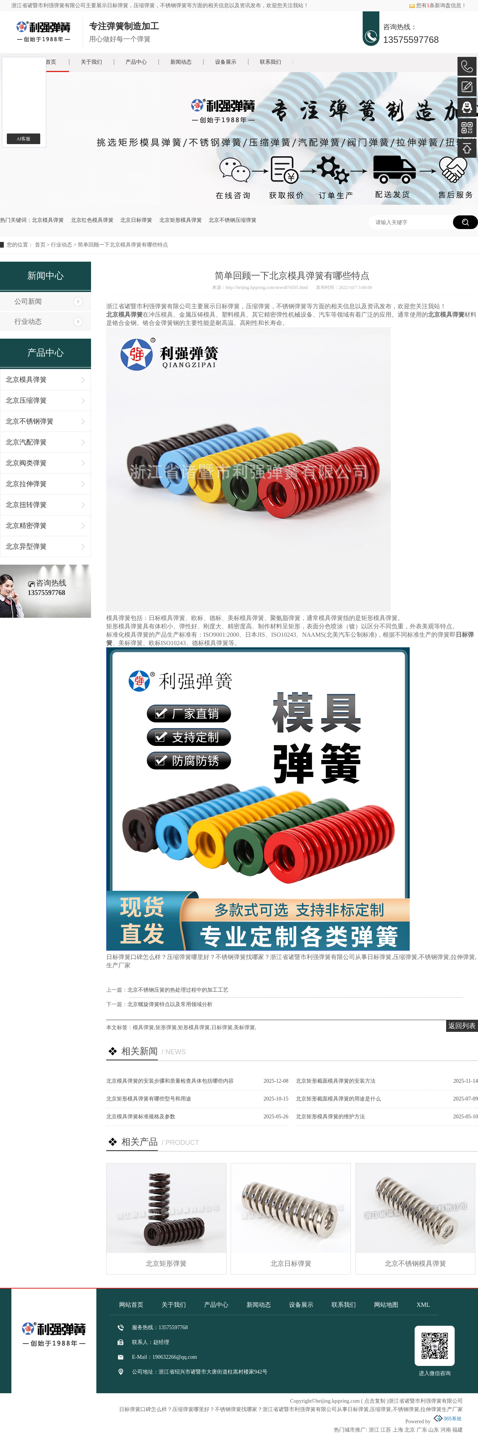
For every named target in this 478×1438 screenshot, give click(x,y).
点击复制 (374, 1401)
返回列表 (462, 1026)
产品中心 (136, 62)
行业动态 (61, 245)
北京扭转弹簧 (26, 505)
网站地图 (386, 1304)
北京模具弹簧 (48, 220)
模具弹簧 (143, 1027)
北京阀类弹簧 (26, 463)
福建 (457, 1430)
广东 (422, 1430)
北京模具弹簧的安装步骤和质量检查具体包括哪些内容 (170, 1081)
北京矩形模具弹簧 (180, 220)
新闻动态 (181, 62)
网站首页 (131, 1304)
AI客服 (24, 138)
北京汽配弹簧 (26, 442)
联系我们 (270, 62)
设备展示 (225, 62)
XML (423, 1304)
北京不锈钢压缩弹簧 (232, 220)
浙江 (374, 1430)
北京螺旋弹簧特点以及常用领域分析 (169, 1004)
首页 (40, 245)
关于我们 (91, 62)
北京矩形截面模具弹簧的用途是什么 (338, 1099)
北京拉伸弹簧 (26, 484)
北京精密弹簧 (26, 525)
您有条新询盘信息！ (438, 5)
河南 (445, 1430)
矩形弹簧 (166, 1027)
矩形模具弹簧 (194, 1027)
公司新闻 (28, 301)
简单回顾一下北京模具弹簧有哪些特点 (123, 245)
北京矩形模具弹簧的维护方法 (330, 1116)
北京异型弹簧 (26, 546)
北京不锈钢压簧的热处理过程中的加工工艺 (177, 990)
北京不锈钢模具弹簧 (415, 1263)
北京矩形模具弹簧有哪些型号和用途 (148, 1099)
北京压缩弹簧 (26, 400)
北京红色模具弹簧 (92, 220)
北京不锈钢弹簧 (29, 421)
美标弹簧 (244, 1027)
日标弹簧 (117, 5)
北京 (409, 1430)
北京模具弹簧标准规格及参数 (140, 1116)
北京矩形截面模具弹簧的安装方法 (336, 1081)
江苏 (386, 1430)
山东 (433, 1430)
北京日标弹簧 (136, 220)
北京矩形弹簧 (166, 1263)
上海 (398, 1430)
